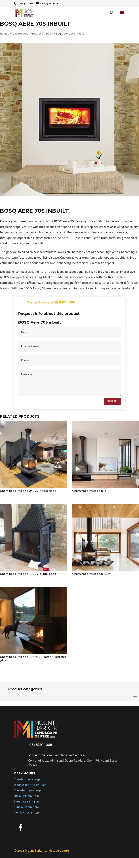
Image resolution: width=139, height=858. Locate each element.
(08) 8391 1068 (40, 745)
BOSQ (49, 33)
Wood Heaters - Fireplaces (26, 33)
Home (3, 33)
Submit (112, 401)
